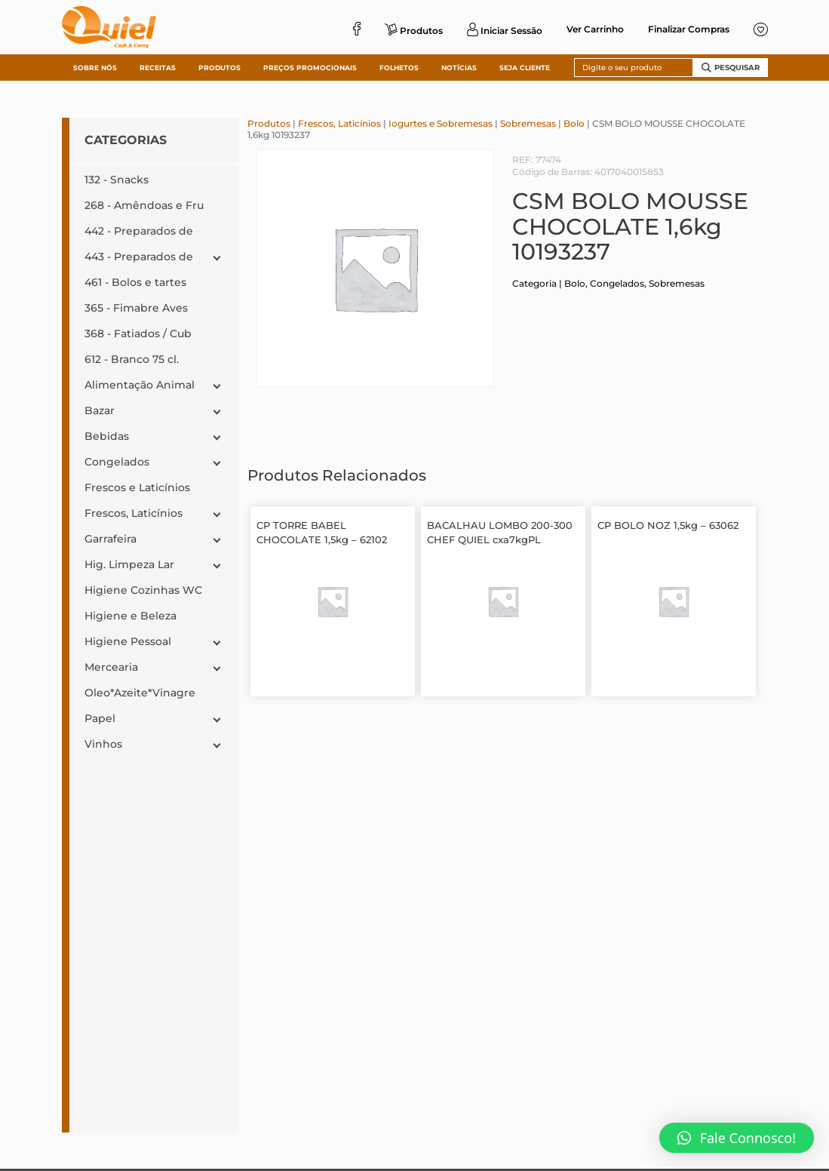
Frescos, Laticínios (339, 123)
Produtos (268, 123)
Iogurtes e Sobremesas (440, 123)
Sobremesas (528, 123)
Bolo (574, 123)
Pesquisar (731, 67)
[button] (736, 1138)
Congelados (617, 283)
